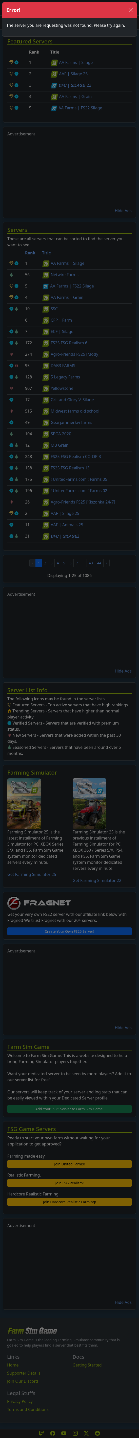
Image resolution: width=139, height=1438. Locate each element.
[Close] (131, 10)
